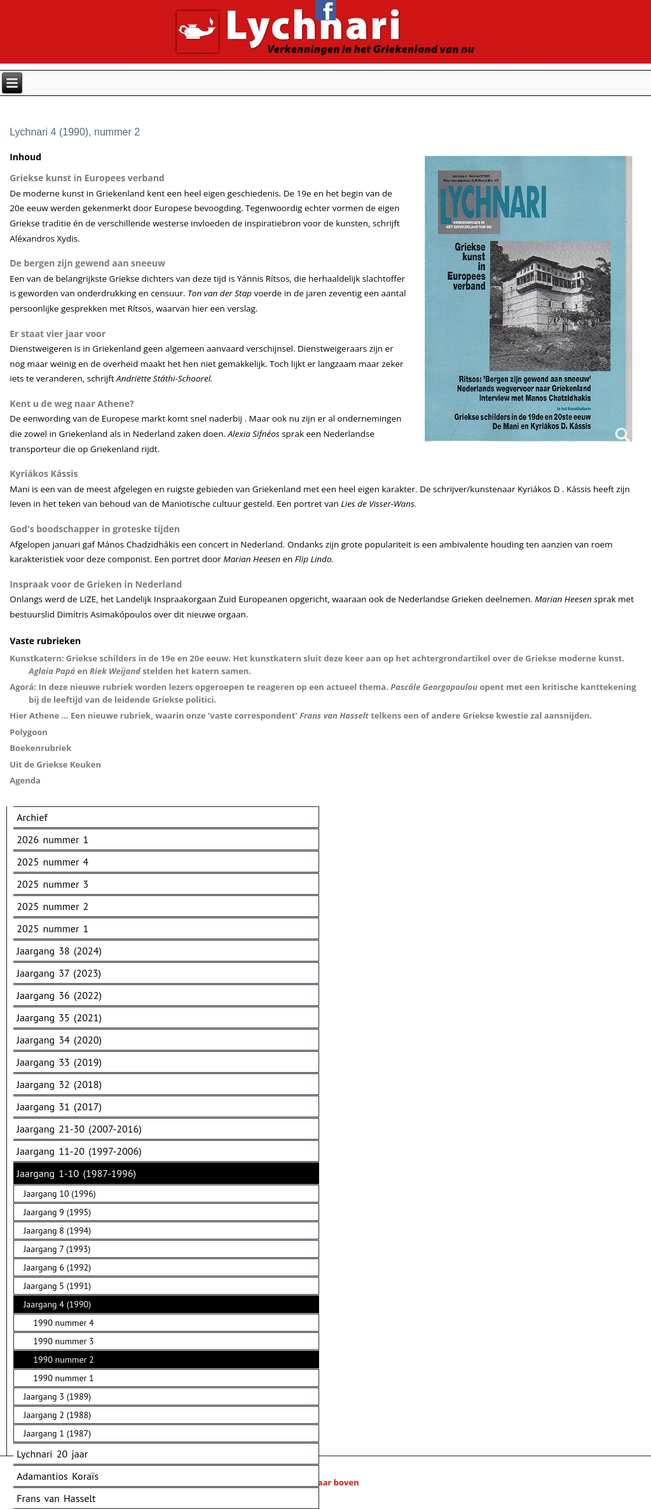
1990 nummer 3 (63, 1341)
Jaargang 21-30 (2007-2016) (79, 1128)
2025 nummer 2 (52, 906)
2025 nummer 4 (52, 861)
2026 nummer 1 (52, 839)
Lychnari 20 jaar (52, 1453)
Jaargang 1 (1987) (57, 1433)
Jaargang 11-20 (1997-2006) (79, 1151)
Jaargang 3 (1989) (57, 1396)
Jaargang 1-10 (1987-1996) (76, 1173)
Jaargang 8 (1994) (57, 1230)
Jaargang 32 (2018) (59, 1084)
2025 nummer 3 (52, 884)
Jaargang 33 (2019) (59, 1062)
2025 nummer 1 (52, 928)
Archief (32, 817)
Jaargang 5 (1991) (57, 1286)
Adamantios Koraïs (58, 1476)
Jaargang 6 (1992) (57, 1267)
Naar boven (325, 1482)
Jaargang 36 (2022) (59, 995)
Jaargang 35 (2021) (59, 1017)
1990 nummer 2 (63, 1359)
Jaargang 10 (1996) (59, 1193)
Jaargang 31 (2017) (59, 1106)
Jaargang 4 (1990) (57, 1304)
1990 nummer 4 (63, 1322)
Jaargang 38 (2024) (59, 950)
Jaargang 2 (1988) (57, 1415)
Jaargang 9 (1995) (57, 1212)
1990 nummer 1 (63, 1378)
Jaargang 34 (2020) (59, 1039)
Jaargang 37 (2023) (59, 973)
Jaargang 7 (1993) (57, 1249)
